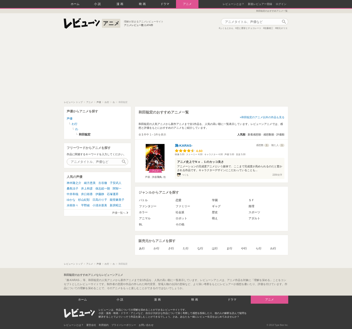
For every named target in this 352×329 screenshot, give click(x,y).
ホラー (143, 212)
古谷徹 (102, 183)
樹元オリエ (282, 28)
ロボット (181, 218)
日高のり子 (99, 199)
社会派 (180, 212)
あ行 (142, 248)
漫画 (120, 4)
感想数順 (268, 134)
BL (141, 224)
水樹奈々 (72, 205)
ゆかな (71, 199)
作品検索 (283, 21)
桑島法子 (72, 188)
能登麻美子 (117, 199)
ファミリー (183, 206)
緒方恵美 (90, 183)
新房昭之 (115, 205)
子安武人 (115, 183)
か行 (156, 248)
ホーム (75, 4)
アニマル (145, 218)
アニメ (187, 4)
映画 (143, 4)
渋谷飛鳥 (157, 177)
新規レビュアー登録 (260, 4)
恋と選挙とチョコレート (249, 28)
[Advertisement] (176, 67)
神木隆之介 (74, 183)
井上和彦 (87, 188)
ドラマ (165, 4)
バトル (143, 200)
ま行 (229, 248)
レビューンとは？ (233, 4)
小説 (98, 4)
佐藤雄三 (268, 28)
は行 (215, 248)
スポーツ (254, 212)
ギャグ (216, 206)
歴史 (215, 212)
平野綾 (85, 205)
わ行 (273, 248)
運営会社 (91, 325)
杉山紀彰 (84, 199)
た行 (186, 248)
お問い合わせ (146, 325)
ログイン (281, 4)
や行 (244, 248)
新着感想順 (254, 134)
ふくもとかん (226, 28)
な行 (200, 248)
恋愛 (178, 200)
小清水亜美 (99, 205)
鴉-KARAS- (183, 145)
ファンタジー (147, 206)
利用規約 (104, 325)
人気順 (241, 134)
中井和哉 (72, 194)
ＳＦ (251, 200)
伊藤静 (99, 194)
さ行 (171, 248)
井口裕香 (87, 194)
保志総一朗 (102, 188)
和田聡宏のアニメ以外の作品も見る (262, 117)
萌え (215, 218)
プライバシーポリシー (123, 325)
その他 (180, 224)
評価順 (280, 134)
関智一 (117, 188)
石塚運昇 (113, 194)
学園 (215, 200)
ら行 (259, 248)
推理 (251, 206)
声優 (70, 118)
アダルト (254, 218)
